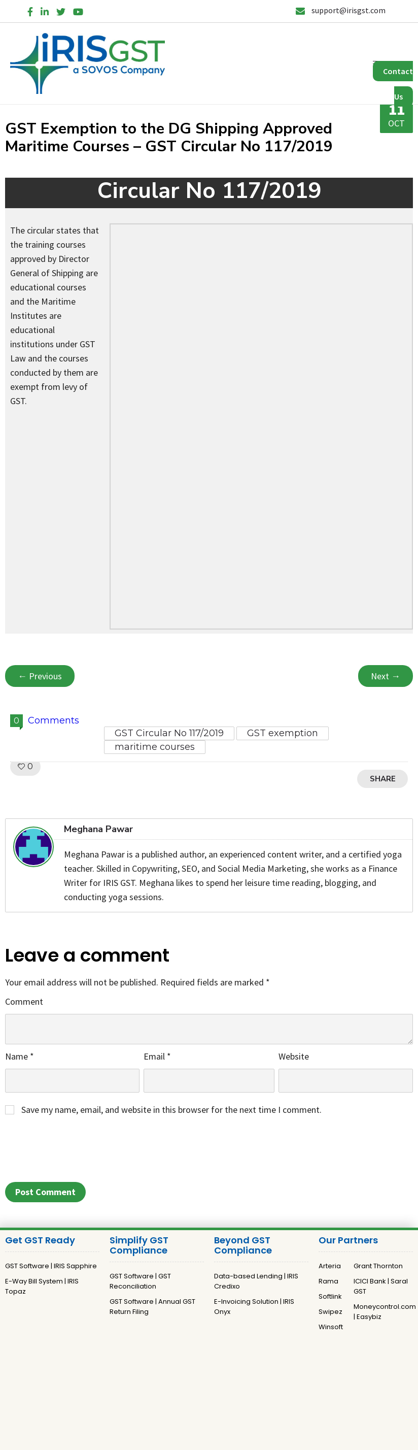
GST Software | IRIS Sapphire (51, 1266)
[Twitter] (60, 10)
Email (157, 1056)
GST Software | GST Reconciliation (140, 1281)
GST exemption (282, 733)
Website (293, 1056)
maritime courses (155, 746)
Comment (24, 1001)
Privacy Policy (187, 1383)
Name (19, 1056)
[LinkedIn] (45, 10)
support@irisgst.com (341, 10)
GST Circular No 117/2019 (169, 733)
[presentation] (82, 1152)
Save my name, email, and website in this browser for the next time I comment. (171, 1109)
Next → (385, 676)
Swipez (330, 1311)
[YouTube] (78, 10)
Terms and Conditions (252, 1383)
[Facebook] (30, 10)
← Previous (40, 676)
